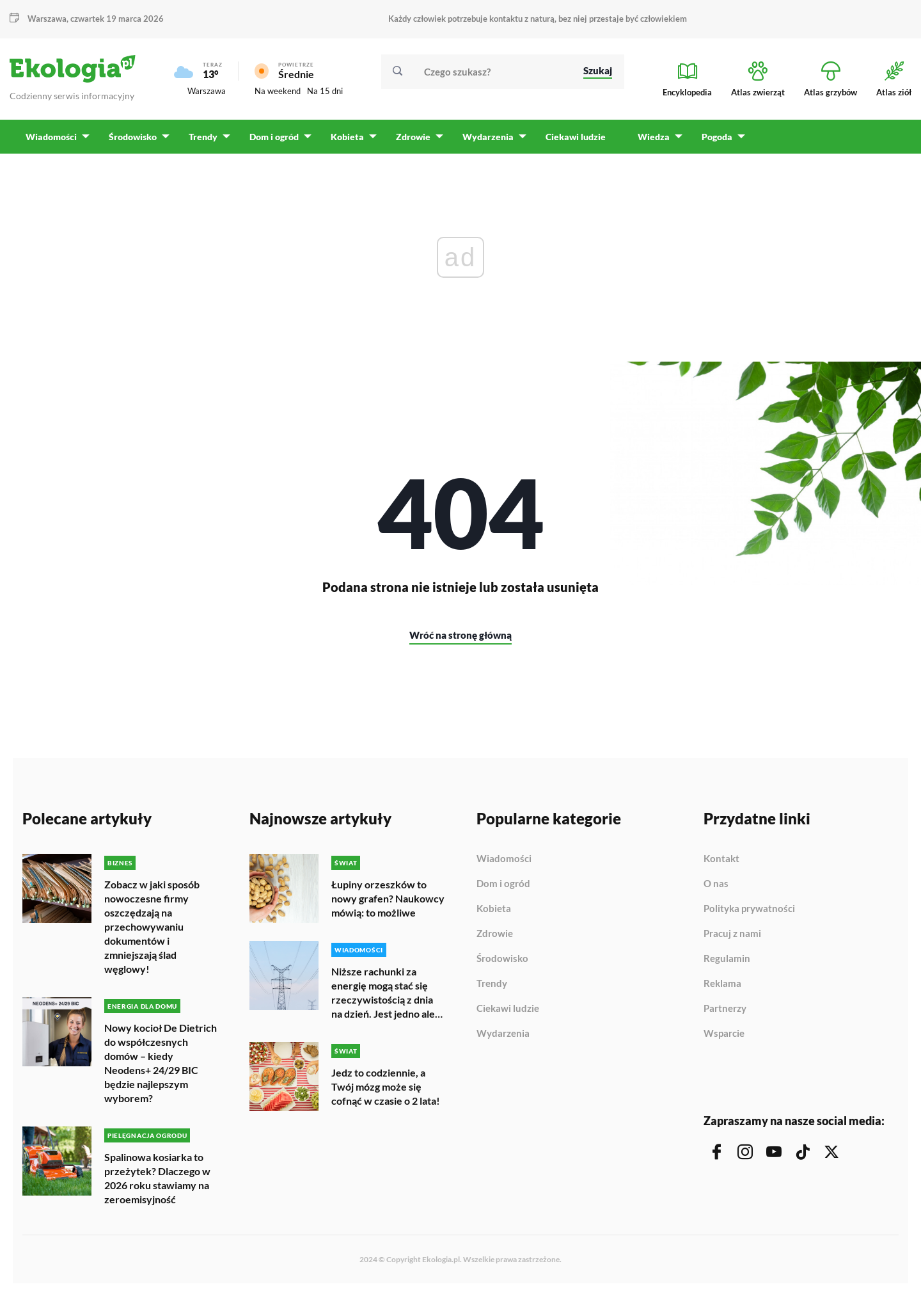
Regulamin (727, 963)
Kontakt (721, 863)
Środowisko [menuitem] (132, 141)
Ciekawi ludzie (507, 1013)
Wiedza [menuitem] (649, 141)
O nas (716, 888)
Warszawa (47, 18)
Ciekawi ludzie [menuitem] (571, 141)
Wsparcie (724, 1038)
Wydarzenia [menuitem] (484, 141)
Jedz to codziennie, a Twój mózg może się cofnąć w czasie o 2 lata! (385, 1090)
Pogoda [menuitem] (712, 141)
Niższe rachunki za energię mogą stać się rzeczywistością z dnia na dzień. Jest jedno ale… (387, 996)
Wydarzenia (503, 1038)
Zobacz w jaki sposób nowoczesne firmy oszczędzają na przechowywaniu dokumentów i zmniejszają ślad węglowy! (152, 931)
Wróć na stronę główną (460, 639)
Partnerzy (725, 1013)
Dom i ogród (503, 888)
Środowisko (502, 963)
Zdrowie (494, 938)
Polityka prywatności (749, 913)
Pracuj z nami (732, 938)
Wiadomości (503, 863)
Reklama (722, 988)
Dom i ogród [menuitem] (272, 141)
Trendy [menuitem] (201, 141)
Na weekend (278, 93)
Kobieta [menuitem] (344, 141)
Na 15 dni (325, 93)
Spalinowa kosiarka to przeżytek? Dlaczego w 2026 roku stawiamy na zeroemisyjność (157, 1181)
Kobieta (493, 913)
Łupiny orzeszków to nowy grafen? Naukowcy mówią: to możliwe (388, 903)
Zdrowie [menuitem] (410, 141)
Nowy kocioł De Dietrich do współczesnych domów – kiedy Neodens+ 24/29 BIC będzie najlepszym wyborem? (160, 1066)
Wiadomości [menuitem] (51, 141)
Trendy (491, 988)
